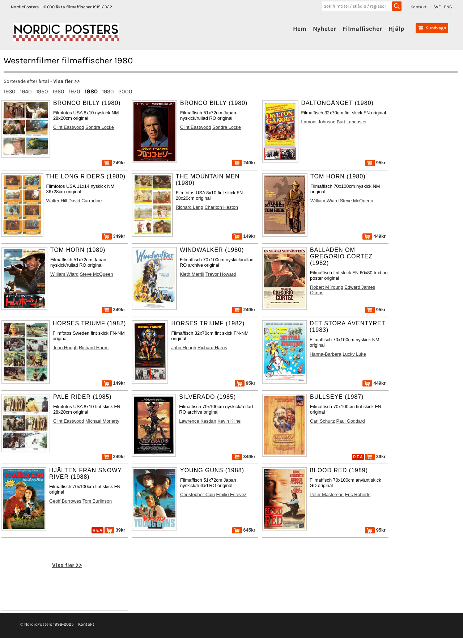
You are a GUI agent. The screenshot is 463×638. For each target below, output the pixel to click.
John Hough (65, 347)
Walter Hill (56, 200)
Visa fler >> (66, 81)
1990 (108, 91)
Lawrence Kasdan (197, 421)
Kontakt (419, 6)
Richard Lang (189, 207)
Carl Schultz (322, 421)
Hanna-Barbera (325, 354)
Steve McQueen (356, 200)
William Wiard (324, 200)
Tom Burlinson (97, 501)
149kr (243, 236)
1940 (26, 91)
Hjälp (396, 28)
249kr (113, 162)
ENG (448, 6)
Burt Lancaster (352, 121)
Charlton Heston (221, 207)
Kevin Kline (229, 421)
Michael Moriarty (102, 421)
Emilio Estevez (231, 494)
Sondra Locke (99, 127)
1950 (42, 91)
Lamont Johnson (318, 121)
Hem (299, 28)
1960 (58, 91)
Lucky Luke (354, 354)
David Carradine (85, 200)
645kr (243, 530)
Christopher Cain (197, 494)
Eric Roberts (357, 494)
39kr (375, 456)
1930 (10, 91)
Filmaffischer (362, 28)
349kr (113, 236)
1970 (74, 91)
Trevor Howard (220, 274)
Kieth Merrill (192, 274)
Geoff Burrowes (65, 501)
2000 (125, 91)
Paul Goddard (350, 421)
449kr (374, 236)
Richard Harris (94, 347)
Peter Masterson (327, 494)
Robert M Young (326, 287)
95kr (375, 162)
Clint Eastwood (68, 127)
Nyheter (324, 28)
